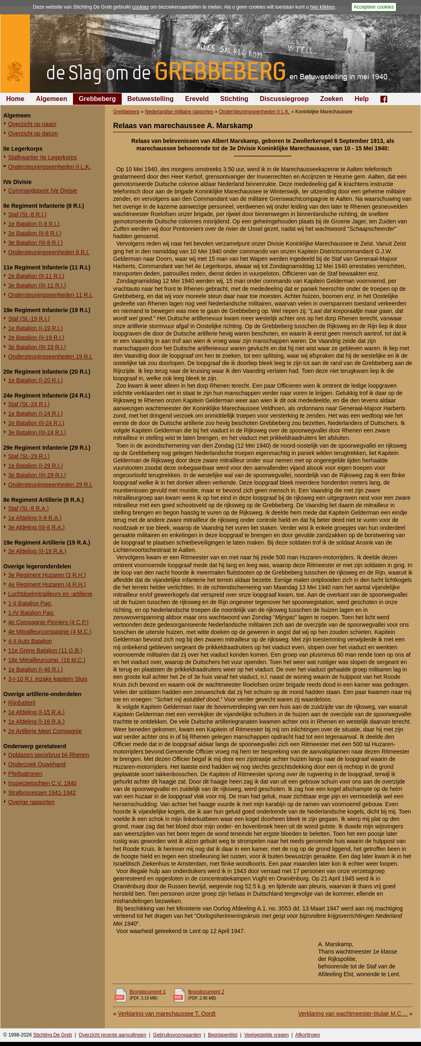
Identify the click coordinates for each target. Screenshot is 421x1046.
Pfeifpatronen (25, 773)
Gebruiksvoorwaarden (177, 1035)
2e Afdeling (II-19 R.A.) (37, 551)
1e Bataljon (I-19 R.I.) (35, 328)
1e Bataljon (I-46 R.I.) (35, 669)
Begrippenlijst (222, 1035)
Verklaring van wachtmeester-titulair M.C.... (352, 1013)
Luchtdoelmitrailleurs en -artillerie (50, 594)
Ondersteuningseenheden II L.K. (49, 166)
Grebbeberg (97, 98)
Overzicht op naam (32, 124)
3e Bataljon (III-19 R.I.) (37, 347)
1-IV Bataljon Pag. (31, 612)
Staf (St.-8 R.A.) (28, 508)
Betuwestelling (150, 98)
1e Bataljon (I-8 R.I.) (33, 224)
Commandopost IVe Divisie (42, 190)
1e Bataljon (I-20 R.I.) (35, 380)
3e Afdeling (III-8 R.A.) (36, 527)
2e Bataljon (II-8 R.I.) (34, 233)
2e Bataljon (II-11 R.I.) (36, 276)
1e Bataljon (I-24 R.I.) (35, 413)
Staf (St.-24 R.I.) (29, 404)
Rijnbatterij (21, 702)
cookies (140, 7)
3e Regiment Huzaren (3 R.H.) (47, 575)
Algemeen (51, 98)
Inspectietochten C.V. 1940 (42, 783)
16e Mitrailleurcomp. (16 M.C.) (46, 660)
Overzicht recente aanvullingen (112, 1035)
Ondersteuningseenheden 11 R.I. (50, 295)
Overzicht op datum (33, 133)
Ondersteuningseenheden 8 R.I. (48, 252)
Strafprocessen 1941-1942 (42, 792)
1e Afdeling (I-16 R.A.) (36, 721)
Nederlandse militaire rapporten (179, 112)
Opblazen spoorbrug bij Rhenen (48, 755)
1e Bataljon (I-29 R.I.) (35, 465)
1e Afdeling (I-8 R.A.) (34, 518)
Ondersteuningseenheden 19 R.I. (50, 356)
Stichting (234, 98)
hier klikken (322, 7)
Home (15, 98)
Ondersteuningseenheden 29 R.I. (50, 484)
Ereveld (197, 98)
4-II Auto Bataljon (30, 641)
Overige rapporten (31, 802)
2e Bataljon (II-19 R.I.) (36, 337)
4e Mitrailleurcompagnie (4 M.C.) (49, 631)
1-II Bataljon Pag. (30, 603)
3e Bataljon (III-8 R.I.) (35, 242)
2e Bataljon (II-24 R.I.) (36, 423)
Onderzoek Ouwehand (37, 764)
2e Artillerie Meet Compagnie (45, 731)
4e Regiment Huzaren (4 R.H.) (47, 584)
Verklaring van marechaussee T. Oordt (167, 1013)
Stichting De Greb (52, 1035)
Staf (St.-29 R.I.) (29, 456)
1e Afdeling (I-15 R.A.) (36, 712)
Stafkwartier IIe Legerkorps (42, 157)
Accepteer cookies (374, 7)
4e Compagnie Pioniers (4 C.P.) (48, 622)
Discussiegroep (284, 98)
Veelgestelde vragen (266, 1035)
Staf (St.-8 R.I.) (27, 214)
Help (362, 98)
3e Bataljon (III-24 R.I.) (37, 432)
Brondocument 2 (206, 992)
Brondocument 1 (148, 992)
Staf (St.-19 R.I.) (29, 318)
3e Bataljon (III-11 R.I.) (37, 285)
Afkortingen (307, 1035)
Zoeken (331, 98)
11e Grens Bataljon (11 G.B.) (45, 650)
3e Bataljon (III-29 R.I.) (37, 475)
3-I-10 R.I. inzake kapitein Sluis (47, 679)
